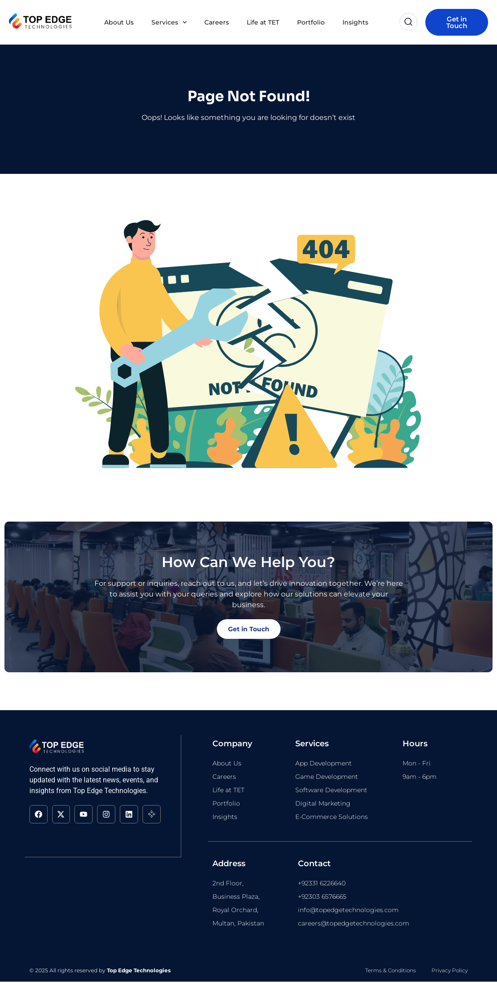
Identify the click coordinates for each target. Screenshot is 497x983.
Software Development (331, 791)
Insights (355, 22)
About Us (119, 22)
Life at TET (263, 22)
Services (169, 22)
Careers (216, 22)
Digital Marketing (322, 805)
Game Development (326, 778)
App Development (323, 765)
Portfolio (311, 22)
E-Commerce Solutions (331, 818)
